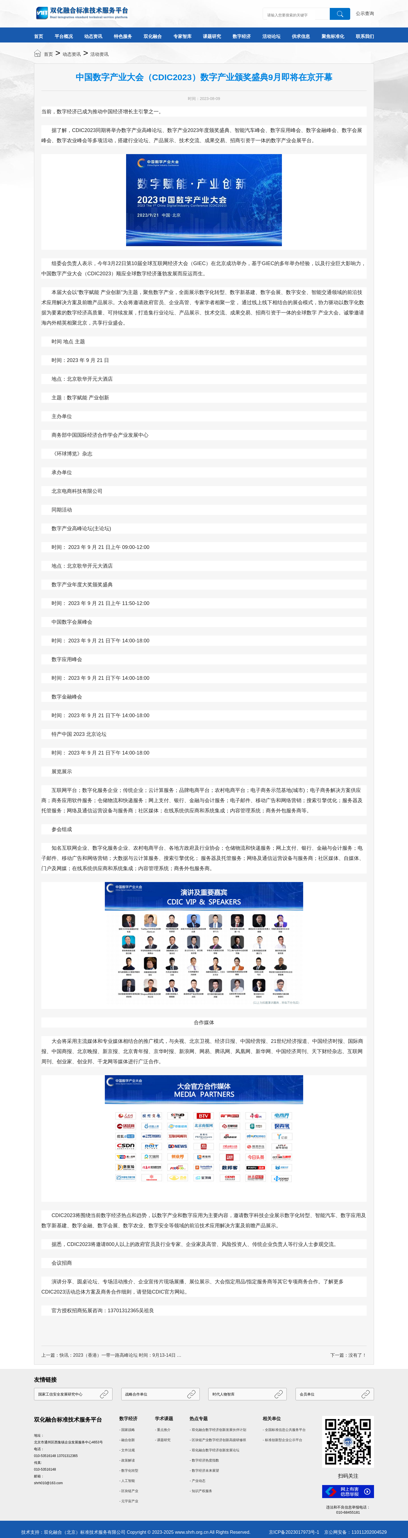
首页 (38, 36)
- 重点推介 (163, 1430)
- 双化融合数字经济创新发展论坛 (214, 1450)
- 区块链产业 (128, 1491)
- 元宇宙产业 (128, 1501)
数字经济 (242, 36)
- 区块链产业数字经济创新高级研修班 (218, 1440)
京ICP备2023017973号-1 (294, 1532)
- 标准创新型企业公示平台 (282, 1440)
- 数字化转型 (128, 1471)
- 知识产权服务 (201, 1491)
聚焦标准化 (333, 36)
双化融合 (153, 36)
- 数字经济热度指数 (204, 1460)
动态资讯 (93, 36)
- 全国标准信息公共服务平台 (284, 1430)
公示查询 (365, 13)
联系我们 (365, 36)
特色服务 (123, 36)
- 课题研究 (163, 1440)
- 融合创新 (127, 1440)
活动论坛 (271, 36)
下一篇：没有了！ (348, 1355)
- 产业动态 (197, 1481)
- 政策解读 (127, 1460)
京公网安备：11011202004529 (355, 1532)
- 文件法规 (127, 1450)
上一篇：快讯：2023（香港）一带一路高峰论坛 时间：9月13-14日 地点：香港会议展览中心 (112, 1355)
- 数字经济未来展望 (204, 1471)
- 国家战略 (127, 1430)
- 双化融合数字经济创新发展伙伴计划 (218, 1430)
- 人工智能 (127, 1481)
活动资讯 (99, 54)
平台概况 (64, 36)
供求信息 (301, 36)
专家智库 (182, 36)
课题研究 (212, 36)
